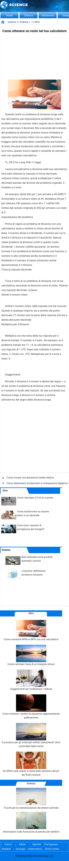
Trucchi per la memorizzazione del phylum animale (31, 798)
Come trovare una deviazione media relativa (30, 477)
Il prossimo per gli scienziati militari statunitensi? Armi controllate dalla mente (31, 735)
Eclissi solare (52, 848)
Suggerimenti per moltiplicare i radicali (31, 680)
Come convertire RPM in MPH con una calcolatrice (31, 630)
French (8, 844)
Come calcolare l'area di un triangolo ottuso (31, 655)
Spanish (36, 844)
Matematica (35, 848)
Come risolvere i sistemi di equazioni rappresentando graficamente (31, 706)
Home (9, 15)
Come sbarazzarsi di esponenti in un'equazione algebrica (37, 483)
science (12, 22)
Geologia (20, 848)
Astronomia (47, 15)
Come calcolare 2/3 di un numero (35, 497)
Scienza (24, 22)
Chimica (28, 15)
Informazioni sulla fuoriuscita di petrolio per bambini (31, 822)
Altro (37, 22)
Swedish (6, 848)
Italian (22, 844)
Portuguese (51, 844)
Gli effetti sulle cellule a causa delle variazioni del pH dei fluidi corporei (31, 764)
